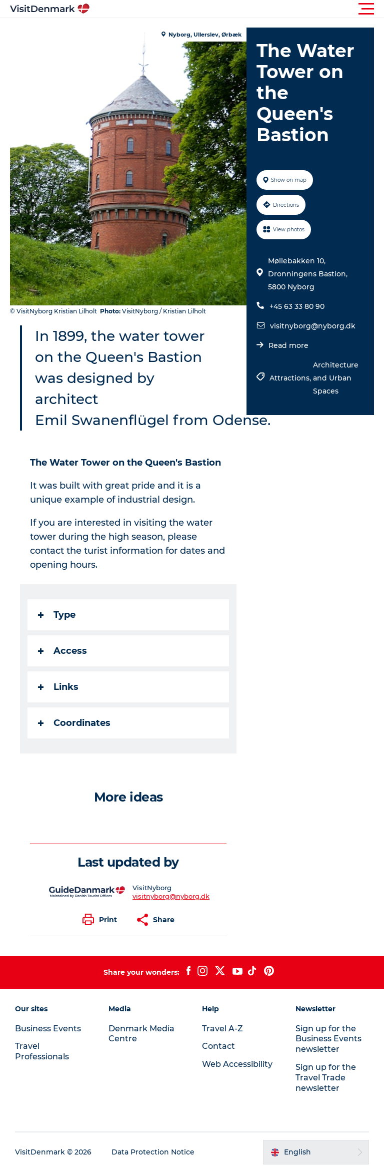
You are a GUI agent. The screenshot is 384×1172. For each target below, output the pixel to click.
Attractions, (291, 377)
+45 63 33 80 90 (297, 306)
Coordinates (74, 722)
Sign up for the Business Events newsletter (329, 1039)
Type (57, 614)
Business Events (48, 1028)
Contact (218, 1046)
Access (62, 650)
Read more (288, 345)
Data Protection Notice (153, 1151)
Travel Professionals (42, 1051)
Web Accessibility (237, 1064)
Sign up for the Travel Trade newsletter (326, 1077)
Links (58, 686)
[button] (237, 9)
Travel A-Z (222, 1028)
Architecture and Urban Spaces (335, 378)
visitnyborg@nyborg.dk (313, 325)
